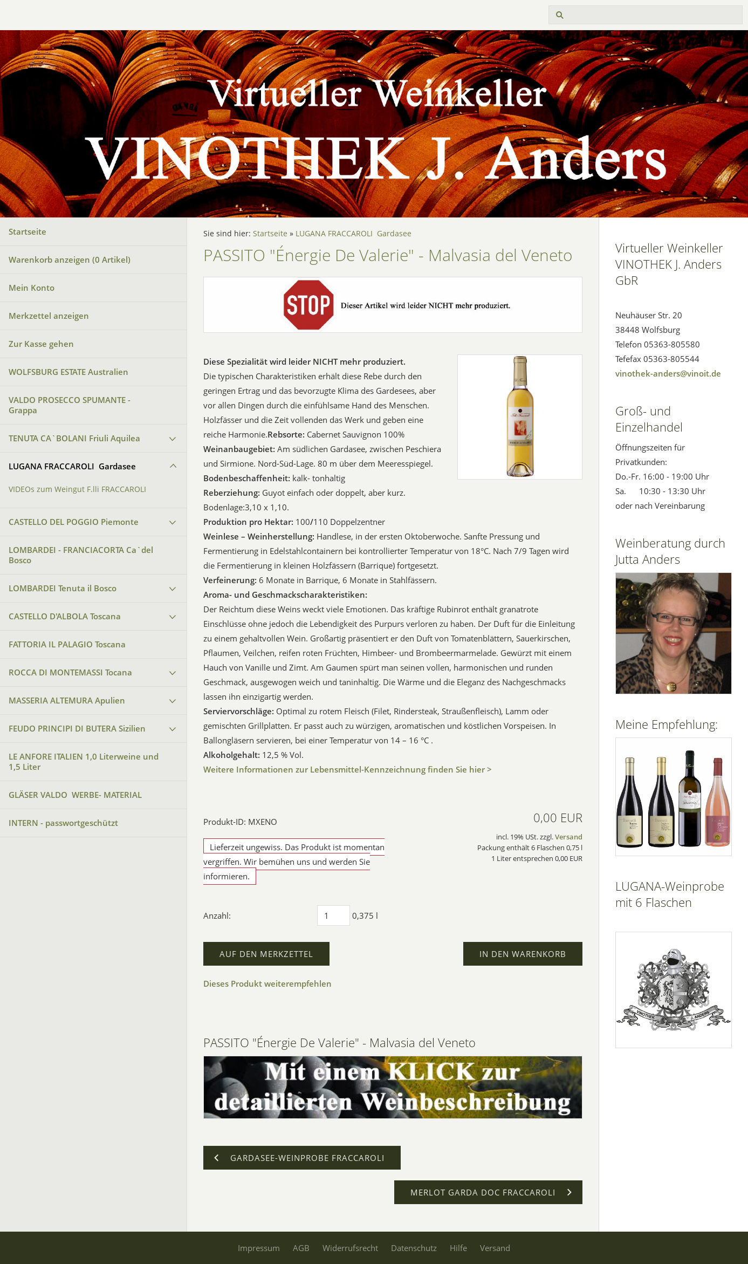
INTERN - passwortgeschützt (63, 822)
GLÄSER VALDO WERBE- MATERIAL (75, 794)
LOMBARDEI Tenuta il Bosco (62, 588)
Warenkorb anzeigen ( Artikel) (70, 259)
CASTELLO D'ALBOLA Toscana (65, 616)
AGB (301, 1247)
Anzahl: (217, 915)
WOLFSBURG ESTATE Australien (68, 371)
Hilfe (458, 1247)
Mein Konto (31, 287)
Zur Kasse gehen (41, 343)
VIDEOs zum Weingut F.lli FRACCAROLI (77, 489)
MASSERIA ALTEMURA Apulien (67, 700)
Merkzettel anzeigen (49, 315)
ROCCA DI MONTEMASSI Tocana (70, 672)
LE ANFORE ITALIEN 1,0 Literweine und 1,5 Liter (84, 761)
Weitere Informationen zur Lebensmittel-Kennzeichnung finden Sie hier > (347, 769)
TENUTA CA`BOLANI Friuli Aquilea (74, 438)
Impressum (259, 1247)
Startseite (27, 231)
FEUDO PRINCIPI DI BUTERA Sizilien (77, 728)
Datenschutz (414, 1247)
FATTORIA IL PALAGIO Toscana (67, 644)
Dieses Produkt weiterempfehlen (267, 983)
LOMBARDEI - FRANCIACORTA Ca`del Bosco (81, 554)
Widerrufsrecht (350, 1247)
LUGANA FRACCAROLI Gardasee (72, 466)
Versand (568, 837)
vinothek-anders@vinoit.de (668, 373)
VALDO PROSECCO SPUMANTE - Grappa (70, 404)
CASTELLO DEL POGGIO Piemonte (74, 521)
